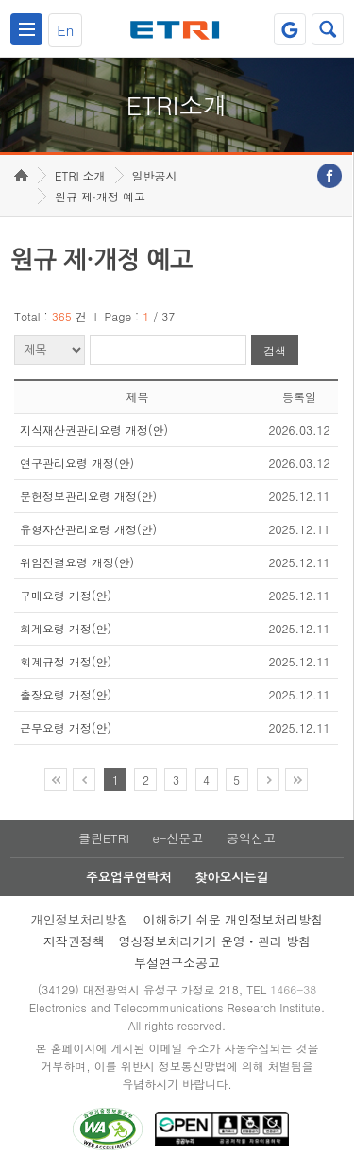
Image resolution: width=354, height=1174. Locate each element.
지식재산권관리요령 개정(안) (94, 430)
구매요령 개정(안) (65, 595)
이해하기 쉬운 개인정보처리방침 (233, 919)
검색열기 (328, 29)
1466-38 (293, 989)
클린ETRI (103, 838)
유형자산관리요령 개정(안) (88, 529)
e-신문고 (177, 838)
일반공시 (154, 175)
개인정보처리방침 (80, 919)
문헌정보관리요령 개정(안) (88, 496)
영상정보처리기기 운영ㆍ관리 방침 (215, 941)
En (65, 30)
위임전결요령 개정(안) (77, 562)
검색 (274, 350)
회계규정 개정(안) (65, 661)
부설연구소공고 (177, 963)
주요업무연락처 (129, 877)
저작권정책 (74, 941)
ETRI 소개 (80, 175)
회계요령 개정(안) (65, 628)
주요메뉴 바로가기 (0, 0)
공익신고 (251, 838)
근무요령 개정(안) (65, 727)
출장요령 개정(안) (65, 694)
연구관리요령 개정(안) (77, 463)
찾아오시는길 (231, 877)
